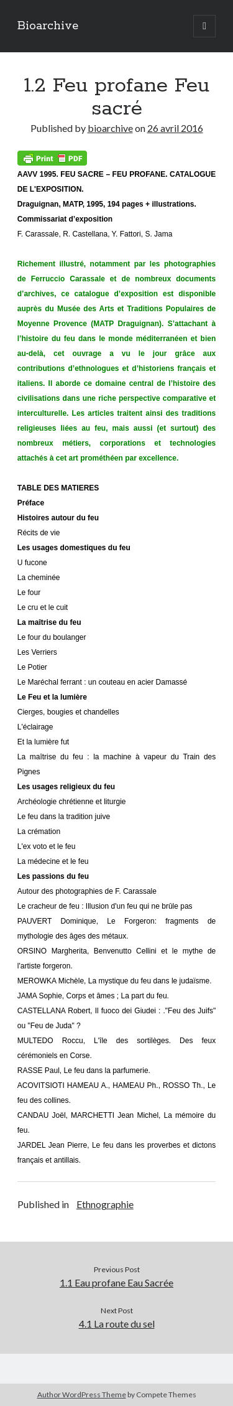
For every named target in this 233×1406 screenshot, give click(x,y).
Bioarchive (47, 26)
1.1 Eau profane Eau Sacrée (116, 1282)
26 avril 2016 (175, 128)
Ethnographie (105, 1204)
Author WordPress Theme (81, 1394)
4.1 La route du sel (117, 1323)
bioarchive (110, 128)
